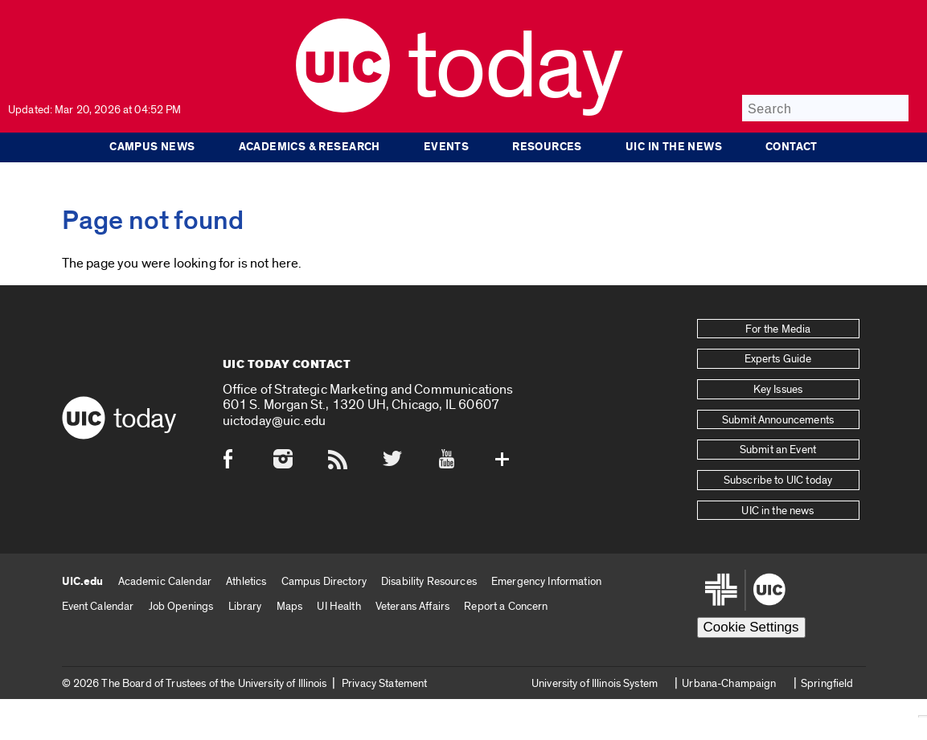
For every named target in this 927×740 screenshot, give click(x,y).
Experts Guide (778, 359)
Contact (791, 147)
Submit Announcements (778, 420)
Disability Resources (429, 581)
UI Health (338, 606)
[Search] (825, 108)
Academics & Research (309, 147)
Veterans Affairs (412, 606)
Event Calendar (98, 606)
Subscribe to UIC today (778, 480)
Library (245, 606)
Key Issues (777, 389)
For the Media (778, 329)
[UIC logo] (343, 108)
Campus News (152, 147)
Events (446, 147)
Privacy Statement (384, 683)
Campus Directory (324, 581)
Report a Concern (506, 606)
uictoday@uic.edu (274, 420)
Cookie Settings (751, 627)
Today (515, 67)
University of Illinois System (594, 683)
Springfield (827, 683)
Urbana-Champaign (729, 683)
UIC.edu (83, 581)
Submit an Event (778, 450)
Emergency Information (546, 581)
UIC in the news (674, 147)
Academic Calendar (164, 581)
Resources (547, 147)
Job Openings (181, 606)
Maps (290, 606)
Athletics (246, 581)
